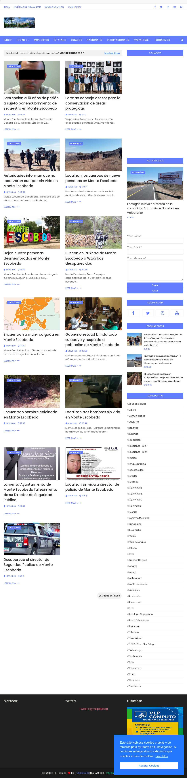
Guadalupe (134, 524)
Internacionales (137, 542)
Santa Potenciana (138, 620)
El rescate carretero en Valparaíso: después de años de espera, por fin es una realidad (163, 377)
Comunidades (136, 415)
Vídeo (131, 674)
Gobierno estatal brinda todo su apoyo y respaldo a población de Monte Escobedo (92, 339)
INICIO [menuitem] (8, 40)
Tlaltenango (135, 650)
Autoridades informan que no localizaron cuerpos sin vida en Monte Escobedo (31, 180)
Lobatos (132, 566)
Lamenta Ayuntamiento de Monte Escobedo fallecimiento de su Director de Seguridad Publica (30, 492)
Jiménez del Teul (137, 560)
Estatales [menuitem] (60, 40)
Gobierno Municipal (139, 518)
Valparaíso (134, 668)
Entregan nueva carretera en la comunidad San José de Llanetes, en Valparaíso (153, 208)
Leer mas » (10, 129)
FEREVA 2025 (135, 499)
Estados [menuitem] (76, 40)
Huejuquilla (134, 530)
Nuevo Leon (134, 602)
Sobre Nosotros (54, 6)
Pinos (131, 608)
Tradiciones (135, 656)
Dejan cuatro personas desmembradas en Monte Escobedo (26, 258)
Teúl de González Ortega (141, 644)
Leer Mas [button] (162, 756)
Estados (133, 475)
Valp (130, 662)
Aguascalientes (137, 403)
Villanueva (134, 680)
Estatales (133, 481)
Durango (133, 433)
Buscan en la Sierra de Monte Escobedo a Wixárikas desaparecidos (90, 258)
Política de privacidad (27, 6)
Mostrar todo (112, 53)
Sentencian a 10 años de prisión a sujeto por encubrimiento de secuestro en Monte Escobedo (31, 103)
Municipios (134, 590)
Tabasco (133, 632)
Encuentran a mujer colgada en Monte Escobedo (31, 337)
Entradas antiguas (109, 595)
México (132, 572)
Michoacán (134, 578)
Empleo (132, 457)
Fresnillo (132, 512)
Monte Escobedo (137, 584)
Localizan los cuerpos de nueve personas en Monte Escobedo (92, 178)
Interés (132, 536)
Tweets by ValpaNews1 (93, 709)
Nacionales (134, 596)
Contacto (74, 6)
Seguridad (134, 626)
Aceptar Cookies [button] (149, 765)
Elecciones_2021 (137, 445)
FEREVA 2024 (135, 493)
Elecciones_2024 (137, 451)
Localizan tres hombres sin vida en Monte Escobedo (92, 415)
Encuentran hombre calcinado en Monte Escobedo (30, 415)
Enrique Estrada (137, 463)
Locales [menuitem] (21, 40)
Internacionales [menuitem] (118, 40)
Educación (134, 439)
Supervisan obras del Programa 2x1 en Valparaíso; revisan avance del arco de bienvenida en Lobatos (163, 340)
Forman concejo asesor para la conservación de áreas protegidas (93, 103)
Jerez (131, 554)
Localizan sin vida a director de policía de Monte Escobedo (92, 487)
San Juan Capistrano (140, 614)
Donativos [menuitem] (162, 40)
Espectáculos (136, 469)
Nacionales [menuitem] (94, 40)
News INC (11, 114)
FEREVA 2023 (135, 487)
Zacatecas (134, 686)
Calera (132, 409)
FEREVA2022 (134, 506)
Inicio (7, 6)
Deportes (133, 427)
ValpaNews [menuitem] (141, 40)
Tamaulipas (135, 638)
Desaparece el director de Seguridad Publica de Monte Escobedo (28, 564)
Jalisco (132, 548)
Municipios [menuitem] (41, 40)
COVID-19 (133, 421)
